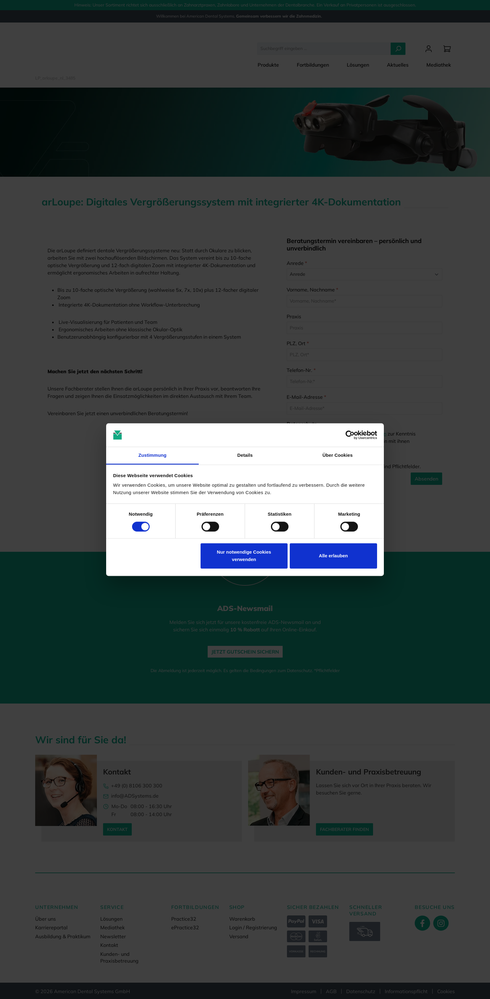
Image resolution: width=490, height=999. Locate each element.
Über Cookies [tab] (337, 455)
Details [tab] (245, 455)
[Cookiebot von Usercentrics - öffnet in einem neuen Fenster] (350, 435)
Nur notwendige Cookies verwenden (244, 556)
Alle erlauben (333, 556)
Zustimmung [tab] (153, 455)
